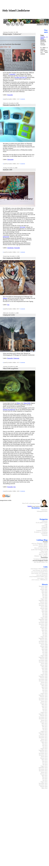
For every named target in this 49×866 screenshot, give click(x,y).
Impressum (6, 236)
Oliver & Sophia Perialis (40, 548)
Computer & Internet (41, 530)
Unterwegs (16, 358)
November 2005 (43, 603)
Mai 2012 (44, 726)
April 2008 (44, 649)
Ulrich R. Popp (43, 552)
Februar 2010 (43, 684)
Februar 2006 (43, 608)
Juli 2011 (45, 711)
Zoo (8, 304)
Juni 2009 (44, 671)
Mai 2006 (44, 613)
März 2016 (44, 788)
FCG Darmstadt (43, 573)
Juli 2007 (45, 635)
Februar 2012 (43, 722)
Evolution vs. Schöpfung (40, 532)
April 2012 (44, 725)
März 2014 (44, 759)
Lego (46, 524)
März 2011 (44, 704)
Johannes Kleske (43, 546)
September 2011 (43, 714)
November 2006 (43, 622)
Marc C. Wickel (43, 554)
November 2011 (43, 717)
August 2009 (44, 674)
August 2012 (44, 731)
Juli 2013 (45, 747)
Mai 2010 (44, 688)
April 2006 (44, 611)
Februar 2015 (43, 774)
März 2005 (44, 591)
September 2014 (43, 767)
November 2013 (43, 753)
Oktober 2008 (43, 659)
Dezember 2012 (43, 737)
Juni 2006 (44, 614)
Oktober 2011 (43, 715)
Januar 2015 (44, 772)
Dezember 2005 (43, 605)
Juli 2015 (45, 780)
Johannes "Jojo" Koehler (40, 556)
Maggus (5, 298)
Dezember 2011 (43, 718)
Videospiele (10, 159)
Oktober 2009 (43, 677)
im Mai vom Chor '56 (21, 77)
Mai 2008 (44, 651)
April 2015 (44, 775)
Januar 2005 (44, 588)
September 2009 (43, 676)
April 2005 (44, 592)
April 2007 (44, 630)
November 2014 (43, 769)
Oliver (18, 403)
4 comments (22, 491)
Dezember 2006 (43, 624)
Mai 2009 (44, 670)
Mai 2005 (44, 594)
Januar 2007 (44, 625)
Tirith (45, 578)
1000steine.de (43, 579)
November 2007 (43, 641)
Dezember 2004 (43, 586)
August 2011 (44, 712)
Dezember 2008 (43, 662)
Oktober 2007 (43, 640)
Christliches (10, 248)
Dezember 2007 (43, 643)
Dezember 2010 (43, 700)
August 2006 (44, 618)
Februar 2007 (43, 627)
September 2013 (43, 750)
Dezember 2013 (43, 755)
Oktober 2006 (43, 621)
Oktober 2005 (43, 602)
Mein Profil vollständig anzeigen (31, 503)
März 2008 (44, 647)
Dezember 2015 (43, 785)
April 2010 (44, 687)
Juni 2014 (44, 763)
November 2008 (43, 660)
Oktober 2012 (43, 734)
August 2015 (44, 782)
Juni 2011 (44, 709)
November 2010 (43, 698)
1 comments (22, 252)
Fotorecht (44, 535)
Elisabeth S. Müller (42, 543)
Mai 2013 (44, 744)
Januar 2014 (44, 756)
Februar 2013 (43, 741)
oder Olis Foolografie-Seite (39, 549)
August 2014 (44, 766)
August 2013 (44, 748)
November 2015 (43, 783)
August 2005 (44, 599)
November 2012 (43, 736)
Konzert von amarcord (9, 409)
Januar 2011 (44, 701)
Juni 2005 (44, 595)
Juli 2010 (45, 692)
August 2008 (44, 655)
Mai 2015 (44, 777)
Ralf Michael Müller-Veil (40, 562)
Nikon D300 (27, 403)
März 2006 (44, 610)
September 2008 (43, 657)
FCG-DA (22, 227)
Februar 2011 (43, 703)
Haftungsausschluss (42, 511)
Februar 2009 (43, 665)
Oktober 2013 (43, 752)
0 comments (22, 99)
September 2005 (43, 600)
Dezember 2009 (43, 681)
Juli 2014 (45, 764)
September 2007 (43, 638)
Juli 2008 (45, 654)
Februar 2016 (43, 786)
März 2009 (44, 666)
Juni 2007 (44, 633)
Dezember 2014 (43, 770)
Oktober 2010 (43, 696)
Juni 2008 (44, 652)
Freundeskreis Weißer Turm (40, 576)
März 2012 (44, 723)
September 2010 (43, 695)
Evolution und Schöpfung (40, 559)
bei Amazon (44, 570)
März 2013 (44, 742)
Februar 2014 (43, 758)
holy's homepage (42, 568)
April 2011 (44, 706)
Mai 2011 (44, 707)
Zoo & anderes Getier (41, 522)
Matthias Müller (43, 545)
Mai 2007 (44, 632)
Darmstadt (44, 521)
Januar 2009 (44, 663)
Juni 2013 (44, 745)
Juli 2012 (45, 729)
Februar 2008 (43, 646)
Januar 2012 (44, 720)
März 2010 (44, 685)
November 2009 (43, 679)
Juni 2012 (44, 728)
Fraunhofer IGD (43, 572)
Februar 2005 (43, 589)
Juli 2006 (45, 616)
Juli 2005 (45, 597)
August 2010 (44, 693)
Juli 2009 (45, 673)
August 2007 (44, 636)
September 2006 (43, 619)
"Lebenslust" (12, 74)
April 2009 (44, 668)
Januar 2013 (44, 739)
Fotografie (10, 95)
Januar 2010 (44, 682)
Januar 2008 (44, 644)
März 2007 (44, 629)
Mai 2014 (44, 761)
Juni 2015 (44, 778)
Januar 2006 (44, 606)
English (30, 506)
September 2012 (43, 733)
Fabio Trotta (44, 551)
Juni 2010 (44, 690)
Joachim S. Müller (44, 37)
